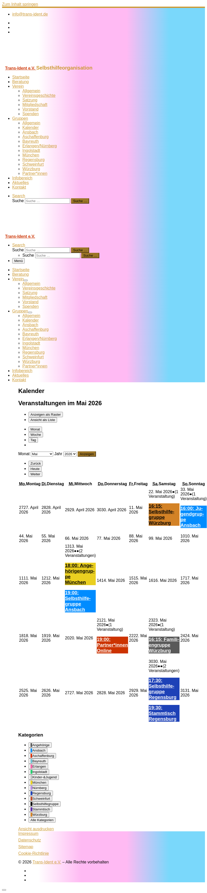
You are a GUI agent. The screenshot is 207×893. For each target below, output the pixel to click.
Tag (33, 440)
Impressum (28, 833)
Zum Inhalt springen (20, 4)
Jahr (58, 454)
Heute (35, 469)
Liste (43, 420)
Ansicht (36, 829)
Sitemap (25, 847)
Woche (36, 435)
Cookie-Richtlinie (33, 853)
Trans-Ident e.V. (47, 862)
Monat (35, 429)
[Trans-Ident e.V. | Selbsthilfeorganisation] (34, 62)
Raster (46, 414)
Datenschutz (29, 840)
